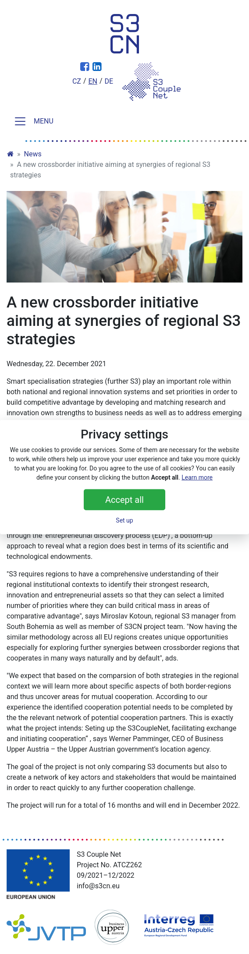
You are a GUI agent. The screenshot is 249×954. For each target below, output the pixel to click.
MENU (33, 121)
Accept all (124, 499)
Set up (124, 519)
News (33, 154)
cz (76, 81)
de (109, 81)
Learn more (197, 477)
